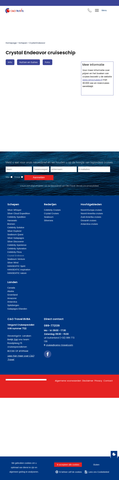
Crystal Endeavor (37, 43)
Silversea (48, 302)
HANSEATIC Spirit (16, 348)
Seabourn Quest (15, 316)
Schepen (23, 43)
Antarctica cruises (89, 306)
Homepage (11, 43)
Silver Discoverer (15, 323)
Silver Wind (12, 344)
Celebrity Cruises (52, 292)
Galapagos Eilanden (17, 391)
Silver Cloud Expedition (18, 295)
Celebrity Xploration (17, 330)
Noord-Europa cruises (91, 292)
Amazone (12, 380)
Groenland (12, 377)
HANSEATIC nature (17, 355)
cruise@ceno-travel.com (59, 427)
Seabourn (48, 299)
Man (8, 259)
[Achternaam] (64, 251)
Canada (11, 370)
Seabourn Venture (16, 341)
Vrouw (17, 259)
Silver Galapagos (15, 320)
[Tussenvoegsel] (41, 251)
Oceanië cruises (88, 302)
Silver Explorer (14, 313)
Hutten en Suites (28, 62)
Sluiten (96, 464)
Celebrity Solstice (15, 309)
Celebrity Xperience (17, 327)
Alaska (10, 373)
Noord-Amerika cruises (92, 295)
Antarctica (12, 384)
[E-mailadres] (94, 251)
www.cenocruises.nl (92, 210)
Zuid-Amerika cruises (91, 299)
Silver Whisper (14, 292)
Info (10, 62)
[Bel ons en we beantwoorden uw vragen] (89, 11)
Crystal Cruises (51, 295)
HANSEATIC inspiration (18, 351)
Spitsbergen (13, 387)
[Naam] (19, 251)
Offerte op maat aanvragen (97, 140)
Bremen (11, 306)
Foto (47, 62)
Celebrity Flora (14, 334)
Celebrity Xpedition (16, 299)
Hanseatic (12, 302)
